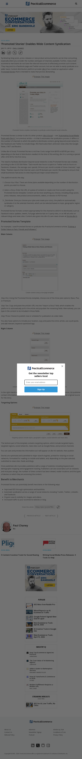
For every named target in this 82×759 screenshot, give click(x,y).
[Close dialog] (62, 366)
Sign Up (41, 389)
